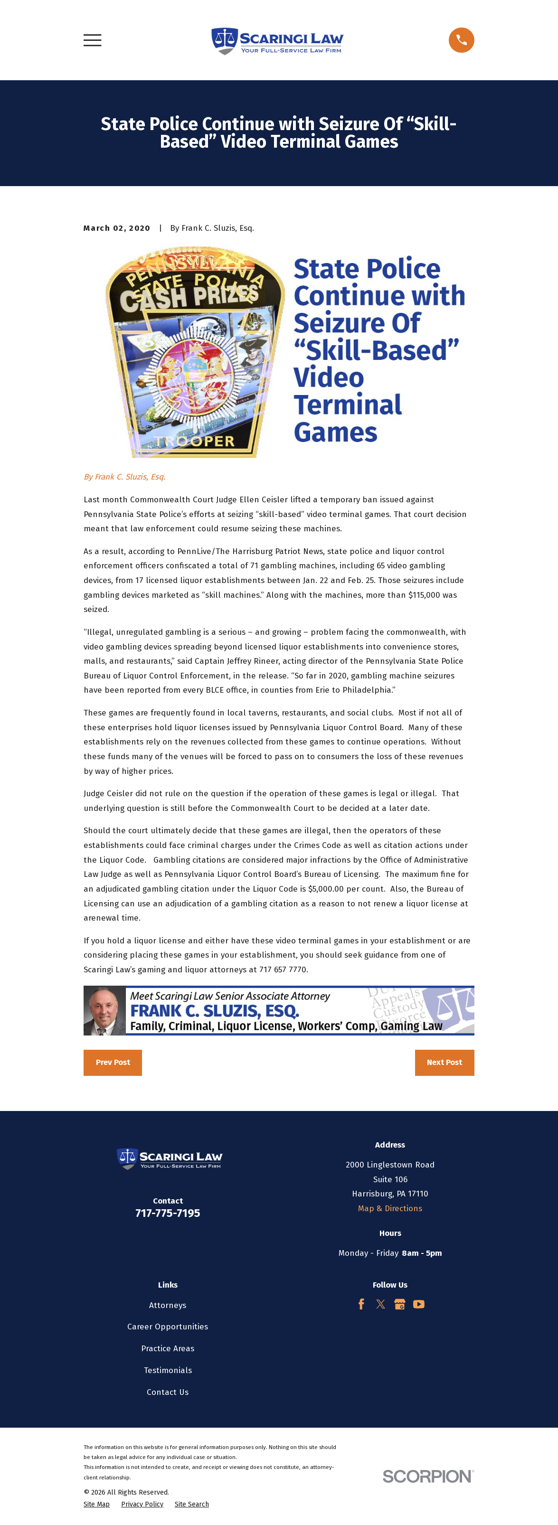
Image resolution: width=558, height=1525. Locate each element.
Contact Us (168, 1392)
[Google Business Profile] (400, 1304)
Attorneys (167, 1305)
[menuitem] (97, 1504)
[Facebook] (361, 1304)
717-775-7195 (167, 1213)
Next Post (444, 1062)
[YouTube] (419, 1304)
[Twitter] (381, 1304)
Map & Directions (390, 1209)
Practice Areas (167, 1349)
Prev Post (113, 1062)
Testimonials (168, 1370)
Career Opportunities (167, 1327)
